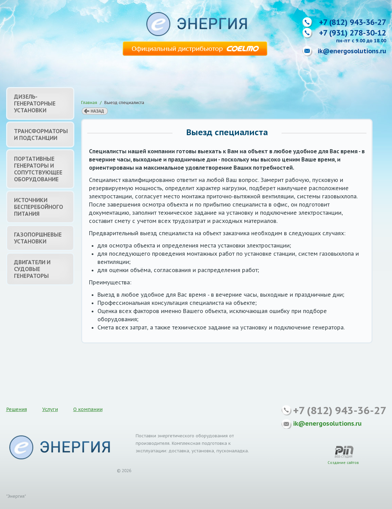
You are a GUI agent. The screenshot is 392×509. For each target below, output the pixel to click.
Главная (89, 102)
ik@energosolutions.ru (352, 51)
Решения (16, 409)
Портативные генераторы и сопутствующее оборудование (38, 169)
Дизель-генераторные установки (35, 103)
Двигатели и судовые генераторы (32, 269)
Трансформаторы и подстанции (41, 134)
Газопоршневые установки (38, 238)
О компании (88, 409)
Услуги (50, 409)
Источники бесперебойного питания (38, 207)
